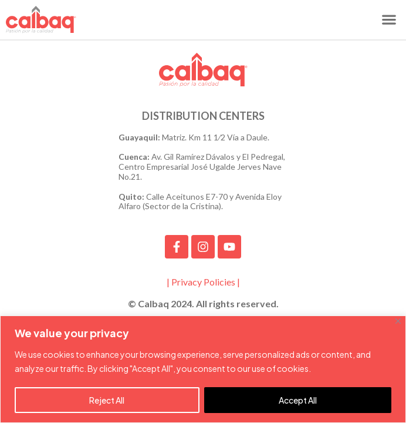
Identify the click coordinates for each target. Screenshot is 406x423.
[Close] (398, 321)
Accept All (298, 400)
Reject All (106, 400)
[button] (388, 19)
